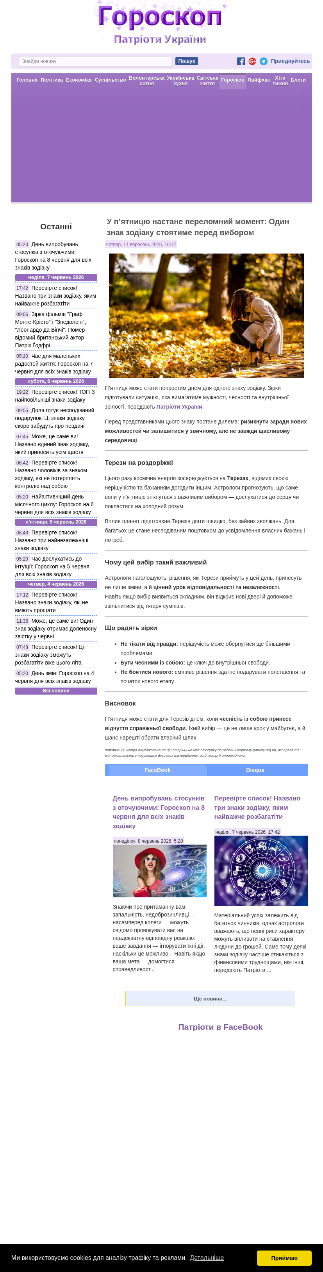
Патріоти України (179, 407)
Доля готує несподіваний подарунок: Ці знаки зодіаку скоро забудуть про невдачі (55, 418)
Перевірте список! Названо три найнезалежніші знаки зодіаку (52, 540)
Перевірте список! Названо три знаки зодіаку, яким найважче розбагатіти (55, 296)
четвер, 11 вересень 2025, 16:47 (141, 244)
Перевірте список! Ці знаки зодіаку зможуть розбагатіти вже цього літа (49, 655)
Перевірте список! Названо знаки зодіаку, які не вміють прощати (51, 602)
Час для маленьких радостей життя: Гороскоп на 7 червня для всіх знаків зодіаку (54, 364)
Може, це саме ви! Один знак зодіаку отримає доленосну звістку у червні (56, 629)
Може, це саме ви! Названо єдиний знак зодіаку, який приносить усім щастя (52, 444)
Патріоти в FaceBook (220, 1026)
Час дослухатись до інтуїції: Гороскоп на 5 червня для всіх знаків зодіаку (52, 566)
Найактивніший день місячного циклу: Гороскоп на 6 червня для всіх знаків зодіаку (54, 504)
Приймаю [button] (284, 1258)
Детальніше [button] (207, 1257)
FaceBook (158, 770)
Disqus (255, 770)
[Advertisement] (161, 147)
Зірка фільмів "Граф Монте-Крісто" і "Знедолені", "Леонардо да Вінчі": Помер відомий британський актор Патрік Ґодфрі (50, 329)
